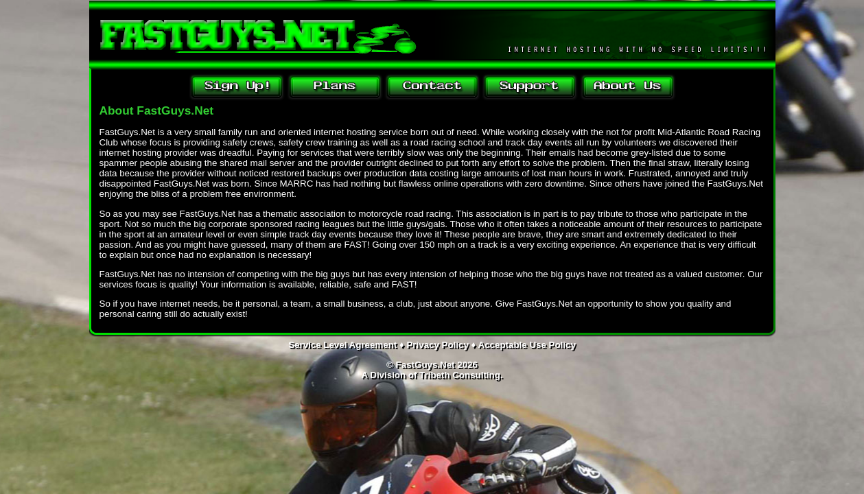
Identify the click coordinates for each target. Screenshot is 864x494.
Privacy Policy (437, 345)
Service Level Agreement (342, 345)
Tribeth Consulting (459, 375)
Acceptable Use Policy (527, 345)
